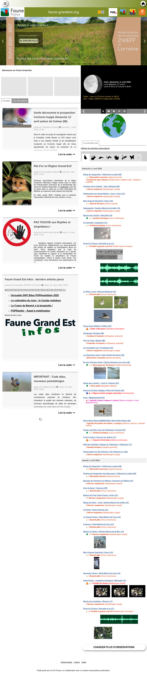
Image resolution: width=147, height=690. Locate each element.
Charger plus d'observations (113, 647)
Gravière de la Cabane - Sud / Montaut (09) (101, 186)
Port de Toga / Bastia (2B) (94, 341)
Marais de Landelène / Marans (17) (98, 601)
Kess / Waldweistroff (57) (94, 398)
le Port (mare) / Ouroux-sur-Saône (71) (99, 437)
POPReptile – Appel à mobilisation (30, 310)
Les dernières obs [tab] (90, 143)
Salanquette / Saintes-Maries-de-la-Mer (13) (101, 208)
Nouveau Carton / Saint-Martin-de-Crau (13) (101, 573)
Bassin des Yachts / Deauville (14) (97, 215)
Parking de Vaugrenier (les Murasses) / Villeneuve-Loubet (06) (109, 474)
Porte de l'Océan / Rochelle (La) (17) (98, 244)
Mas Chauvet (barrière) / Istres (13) (98, 201)
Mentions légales (66, 662)
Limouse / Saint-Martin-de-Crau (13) (98, 524)
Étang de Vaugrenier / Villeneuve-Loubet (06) (102, 174)
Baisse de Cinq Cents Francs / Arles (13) (100, 495)
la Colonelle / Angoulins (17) (95, 223)
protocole (64, 187)
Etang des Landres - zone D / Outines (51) (101, 383)
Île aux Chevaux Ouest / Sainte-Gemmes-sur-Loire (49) (106, 362)
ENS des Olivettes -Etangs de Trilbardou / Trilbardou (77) (107, 445)
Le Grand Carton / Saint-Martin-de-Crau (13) (102, 517)
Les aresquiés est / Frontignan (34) (98, 348)
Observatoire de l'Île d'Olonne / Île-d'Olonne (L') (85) (105, 452)
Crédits (83, 662)
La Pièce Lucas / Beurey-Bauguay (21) (99, 292)
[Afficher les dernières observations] (95, 148)
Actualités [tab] (6, 101)
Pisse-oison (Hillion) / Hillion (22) (97, 326)
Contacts (77, 662)
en (102, 12)
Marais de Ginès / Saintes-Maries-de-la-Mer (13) (103, 532)
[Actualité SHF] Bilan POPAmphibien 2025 (35, 295)
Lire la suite (66, 154)
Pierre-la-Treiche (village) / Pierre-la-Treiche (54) (103, 390)
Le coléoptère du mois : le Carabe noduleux (36, 300)
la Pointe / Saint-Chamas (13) (95, 510)
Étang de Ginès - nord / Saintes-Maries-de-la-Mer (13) (106, 503)
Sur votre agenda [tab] (20, 101)
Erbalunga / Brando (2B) (93, 333)
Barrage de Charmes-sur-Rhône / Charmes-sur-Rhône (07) (108, 481)
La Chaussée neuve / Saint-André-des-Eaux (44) (103, 355)
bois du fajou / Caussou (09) (95, 488)
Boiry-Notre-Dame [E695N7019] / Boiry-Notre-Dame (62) (107, 421)
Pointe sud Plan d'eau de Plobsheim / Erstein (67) (104, 430)
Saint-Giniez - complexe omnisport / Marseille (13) (104, 581)
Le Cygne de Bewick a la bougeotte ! (32, 305)
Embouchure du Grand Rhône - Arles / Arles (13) (104, 194)
